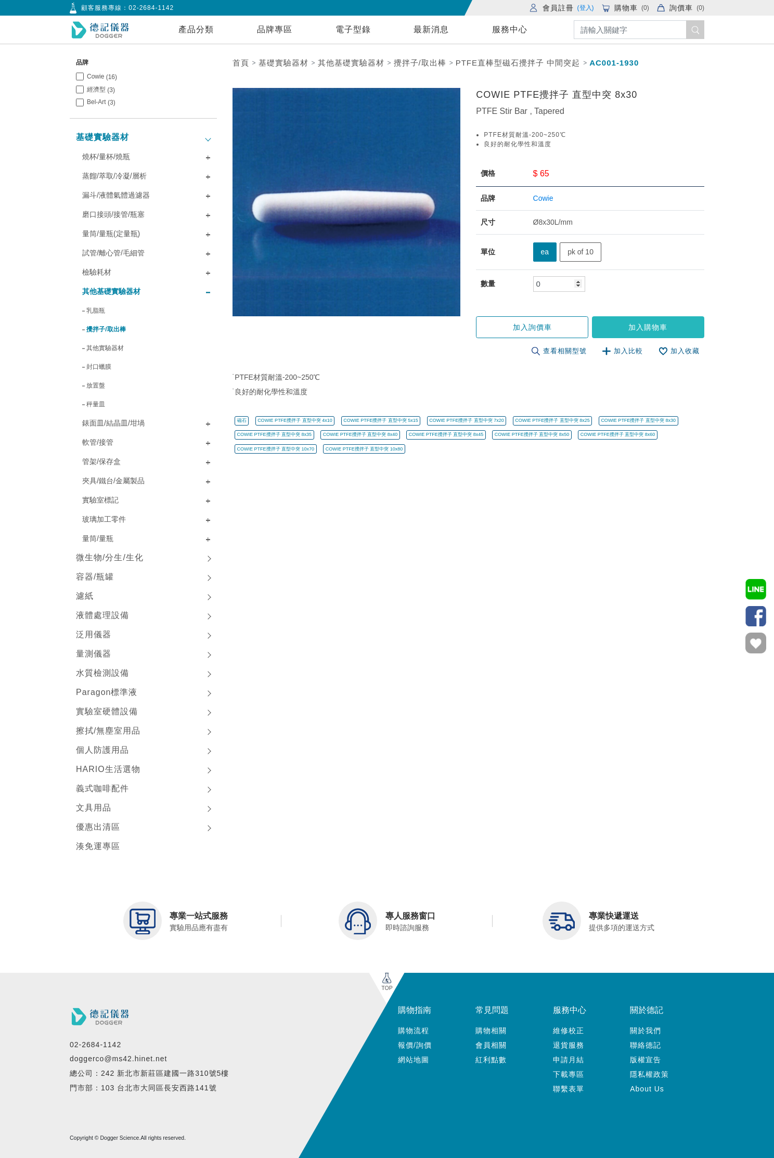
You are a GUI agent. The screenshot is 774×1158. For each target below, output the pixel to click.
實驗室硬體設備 (107, 711)
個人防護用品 (102, 749)
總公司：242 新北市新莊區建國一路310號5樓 (149, 1073)
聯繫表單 (568, 1089)
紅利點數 (491, 1060)
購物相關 (491, 1030)
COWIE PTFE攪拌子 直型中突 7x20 (466, 420)
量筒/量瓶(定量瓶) (111, 233)
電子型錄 (353, 29)
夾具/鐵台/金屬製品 (113, 481)
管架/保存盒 (101, 461)
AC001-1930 (614, 62)
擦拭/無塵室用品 (108, 730)
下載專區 (568, 1074)
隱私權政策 (649, 1074)
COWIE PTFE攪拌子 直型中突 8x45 (446, 434)
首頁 (241, 62)
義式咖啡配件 (102, 788)
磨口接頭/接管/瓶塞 (113, 214)
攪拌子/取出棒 (105, 329)
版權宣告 (645, 1060)
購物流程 (413, 1030)
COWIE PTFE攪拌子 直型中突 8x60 (617, 434)
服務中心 (509, 29)
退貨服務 (568, 1045)
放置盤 (95, 385)
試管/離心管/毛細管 (113, 253)
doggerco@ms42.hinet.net (118, 1058)
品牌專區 (274, 29)
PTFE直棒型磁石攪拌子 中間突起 (518, 62)
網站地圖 (413, 1060)
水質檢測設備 (102, 672)
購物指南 (414, 1010)
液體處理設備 (102, 615)
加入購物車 (648, 327)
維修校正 (568, 1030)
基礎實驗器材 (102, 137)
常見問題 (492, 1010)
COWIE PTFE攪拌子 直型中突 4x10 (294, 420)
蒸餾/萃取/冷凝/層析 (114, 176)
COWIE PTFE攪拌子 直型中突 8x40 (360, 434)
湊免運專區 (98, 846)
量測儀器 (93, 653)
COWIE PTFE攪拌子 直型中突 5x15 (380, 420)
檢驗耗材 (96, 272)
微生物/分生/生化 (110, 557)
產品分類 (196, 29)
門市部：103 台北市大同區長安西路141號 (143, 1088)
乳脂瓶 (95, 310)
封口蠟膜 (98, 366)
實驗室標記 (100, 500)
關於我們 (645, 1030)
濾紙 (85, 595)
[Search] (639, 30)
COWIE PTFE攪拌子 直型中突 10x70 (276, 448)
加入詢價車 (533, 327)
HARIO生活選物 (108, 769)
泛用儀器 (93, 634)
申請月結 (568, 1060)
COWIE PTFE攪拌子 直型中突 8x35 (274, 434)
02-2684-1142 (151, 7)
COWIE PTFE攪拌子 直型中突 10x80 (364, 448)
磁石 (242, 420)
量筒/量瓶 (97, 538)
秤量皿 (95, 404)
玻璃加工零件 (104, 519)
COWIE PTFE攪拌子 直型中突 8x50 (532, 434)
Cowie (102, 77)
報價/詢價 (415, 1045)
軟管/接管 (97, 442)
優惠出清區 (98, 826)
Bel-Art (101, 102)
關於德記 (646, 1010)
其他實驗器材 (105, 348)
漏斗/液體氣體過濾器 (116, 195)
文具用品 (93, 807)
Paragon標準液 (107, 692)
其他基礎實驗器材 (111, 291)
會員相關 (491, 1045)
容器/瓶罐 (95, 576)
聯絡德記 (645, 1045)
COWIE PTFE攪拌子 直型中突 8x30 (638, 420)
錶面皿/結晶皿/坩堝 (113, 423)
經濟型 (101, 90)
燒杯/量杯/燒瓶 (106, 156)
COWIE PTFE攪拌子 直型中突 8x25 (552, 420)
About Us (647, 1089)
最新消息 (431, 29)
